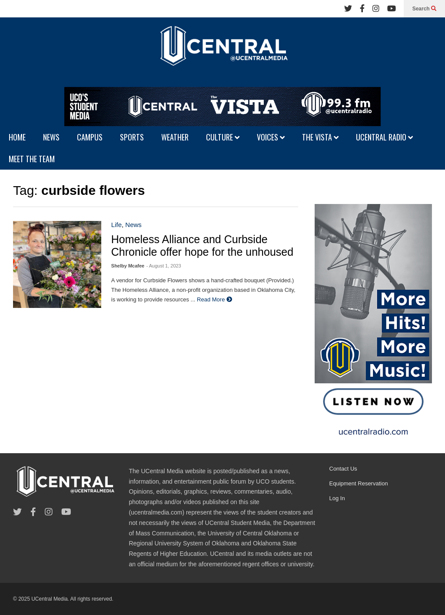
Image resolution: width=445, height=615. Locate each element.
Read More (214, 299)
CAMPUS (90, 137)
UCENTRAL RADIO (384, 137)
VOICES (271, 137)
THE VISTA (320, 137)
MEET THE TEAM (32, 158)
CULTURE (222, 137)
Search (424, 9)
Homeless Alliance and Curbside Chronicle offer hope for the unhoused (202, 245)
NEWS (51, 137)
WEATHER (175, 137)
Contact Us (343, 468)
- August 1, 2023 (163, 265)
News (133, 224)
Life (116, 224)
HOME (17, 137)
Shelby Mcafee (127, 265)
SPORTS (132, 137)
